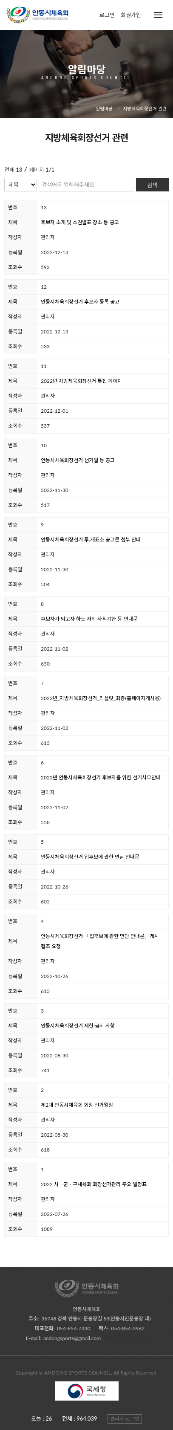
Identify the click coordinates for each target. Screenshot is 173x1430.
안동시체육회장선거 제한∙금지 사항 (78, 1025)
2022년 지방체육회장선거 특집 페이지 (81, 381)
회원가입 (131, 15)
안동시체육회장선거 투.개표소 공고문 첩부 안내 (91, 539)
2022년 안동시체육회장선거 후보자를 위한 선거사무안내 (101, 777)
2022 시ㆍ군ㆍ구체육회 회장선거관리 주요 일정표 (94, 1184)
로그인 (107, 15)
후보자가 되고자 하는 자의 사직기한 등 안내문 (89, 619)
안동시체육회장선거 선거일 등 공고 (78, 460)
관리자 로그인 (124, 1419)
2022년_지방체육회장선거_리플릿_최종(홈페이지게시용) (101, 698)
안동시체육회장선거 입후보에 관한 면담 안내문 (90, 857)
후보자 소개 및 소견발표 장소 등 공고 (80, 222)
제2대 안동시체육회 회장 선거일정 (77, 1105)
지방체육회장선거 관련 (145, 108)
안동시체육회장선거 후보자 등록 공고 (80, 301)
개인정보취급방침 (127, 1337)
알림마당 (104, 108)
